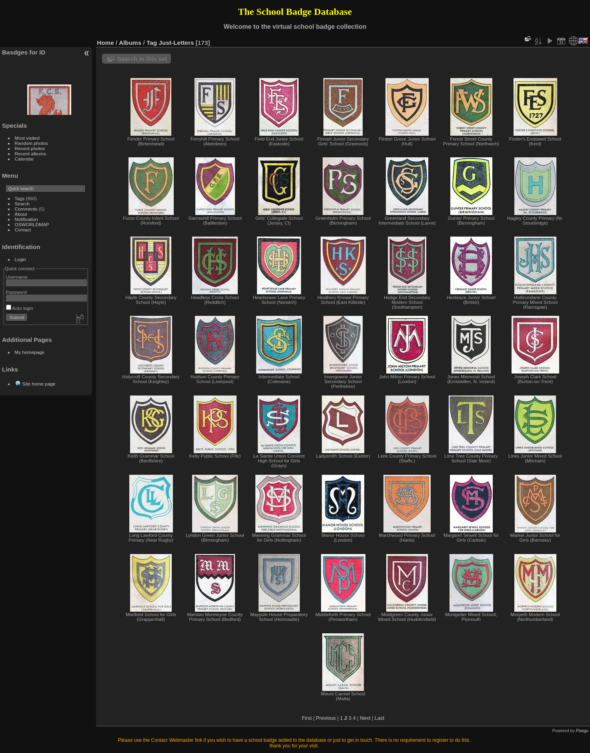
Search (22, 203)
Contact (23, 229)
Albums (130, 42)
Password (16, 292)
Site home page (38, 383)
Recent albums (30, 153)
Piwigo (582, 730)
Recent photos (30, 148)
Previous (326, 718)
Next (365, 718)
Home (105, 42)
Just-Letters (176, 42)
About (21, 214)
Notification (26, 219)
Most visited (27, 138)
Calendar (24, 158)
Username (17, 276)
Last (379, 718)
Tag (151, 42)
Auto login (19, 308)
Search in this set (142, 58)
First (307, 718)
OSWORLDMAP (32, 224)
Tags (20, 198)
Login (20, 259)
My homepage (30, 352)
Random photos (31, 143)
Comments (26, 208)
